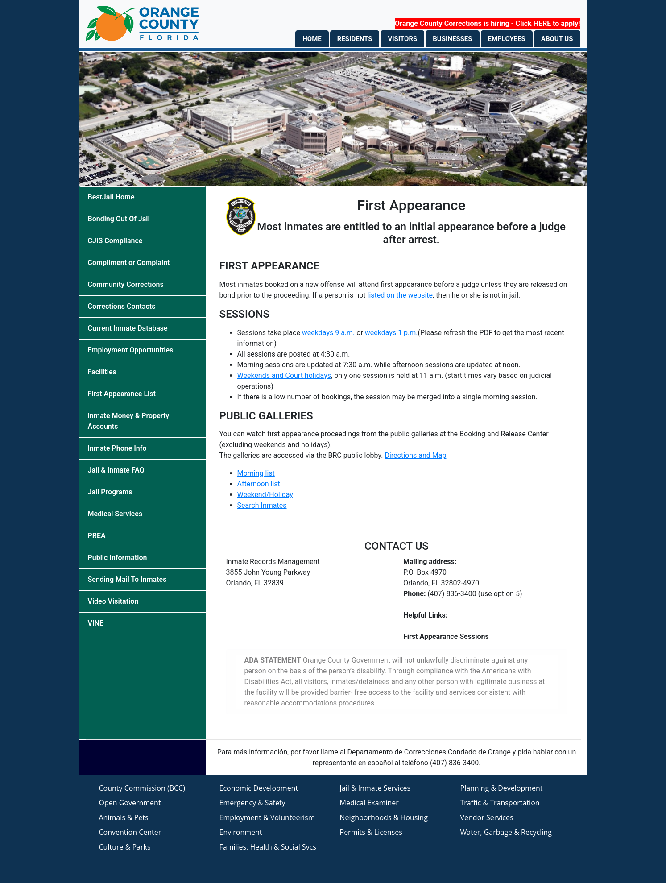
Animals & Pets (124, 817)
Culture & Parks (125, 847)
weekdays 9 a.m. (328, 332)
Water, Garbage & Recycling (506, 832)
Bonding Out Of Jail (119, 219)
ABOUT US (557, 39)
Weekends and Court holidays (284, 375)
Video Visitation (113, 601)
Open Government (130, 803)
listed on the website (400, 295)
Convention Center (130, 832)
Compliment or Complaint (129, 262)
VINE (95, 623)
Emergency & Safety (252, 803)
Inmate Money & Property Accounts (129, 421)
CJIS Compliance (115, 240)
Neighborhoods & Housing (384, 817)
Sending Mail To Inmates (127, 579)
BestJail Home (111, 197)
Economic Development (258, 788)
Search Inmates (262, 505)
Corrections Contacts (122, 306)
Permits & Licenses (371, 832)
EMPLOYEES (506, 39)
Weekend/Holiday (265, 494)
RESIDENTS (354, 39)
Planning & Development (501, 788)
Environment (240, 832)
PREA (97, 535)
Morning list (256, 473)
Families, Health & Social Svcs (267, 847)
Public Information (117, 557)
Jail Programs (110, 492)
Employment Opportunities (131, 350)
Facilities (102, 372)
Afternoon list (258, 484)
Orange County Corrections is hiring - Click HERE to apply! (487, 23)
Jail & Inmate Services (375, 788)
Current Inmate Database (128, 328)
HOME (312, 39)
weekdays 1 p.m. (391, 332)
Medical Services (115, 514)
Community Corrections (126, 284)
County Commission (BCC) (142, 788)
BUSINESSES (452, 39)
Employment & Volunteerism (267, 817)
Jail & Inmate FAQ (116, 470)
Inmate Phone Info (117, 448)
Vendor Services (486, 817)
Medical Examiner (369, 803)
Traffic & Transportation (500, 803)
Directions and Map (415, 455)
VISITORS (402, 39)
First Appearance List (122, 394)
